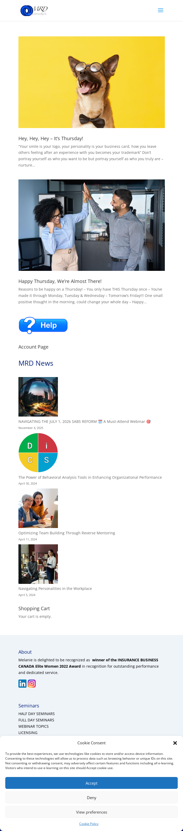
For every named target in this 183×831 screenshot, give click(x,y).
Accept (91, 783)
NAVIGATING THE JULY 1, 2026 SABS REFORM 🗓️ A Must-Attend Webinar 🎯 (84, 421)
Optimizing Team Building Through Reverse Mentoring (66, 532)
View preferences (91, 812)
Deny (91, 797)
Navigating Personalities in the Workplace (55, 588)
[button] (175, 743)
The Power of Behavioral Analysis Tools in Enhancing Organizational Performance (90, 477)
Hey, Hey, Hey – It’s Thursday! (50, 138)
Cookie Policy (88, 824)
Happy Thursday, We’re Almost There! (60, 281)
